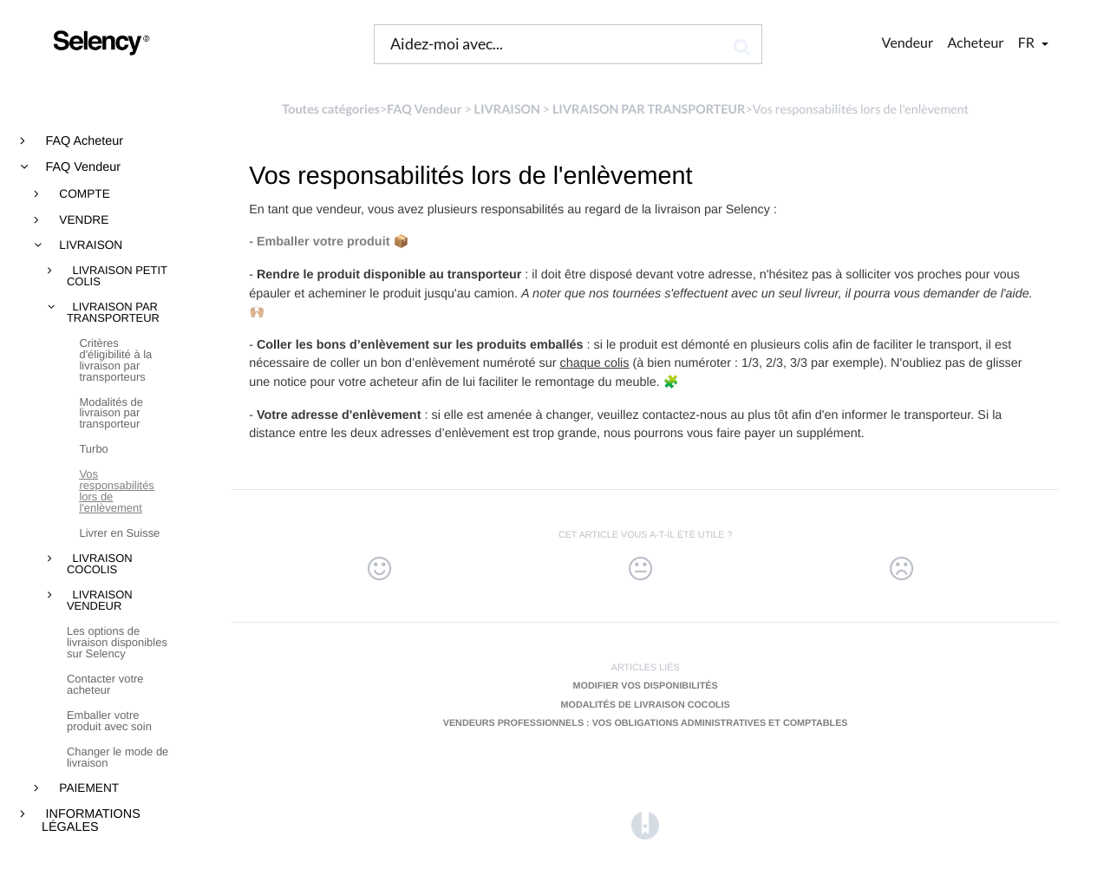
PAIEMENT (88, 788)
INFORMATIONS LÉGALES (91, 820)
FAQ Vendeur (81, 167)
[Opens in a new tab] (645, 825)
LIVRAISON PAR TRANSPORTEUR (113, 313)
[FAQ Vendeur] (424, 109)
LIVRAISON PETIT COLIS (117, 276)
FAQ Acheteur (83, 141)
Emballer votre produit (323, 242)
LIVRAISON (89, 245)
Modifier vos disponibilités (645, 686)
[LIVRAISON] (507, 109)
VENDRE (82, 220)
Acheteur (975, 43)
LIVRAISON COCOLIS (100, 564)
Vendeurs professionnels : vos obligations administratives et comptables (645, 723)
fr (1027, 43)
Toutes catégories (331, 109)
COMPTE (83, 194)
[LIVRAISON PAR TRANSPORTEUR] (649, 109)
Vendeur (908, 43)
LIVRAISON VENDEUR (100, 601)
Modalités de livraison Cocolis (645, 705)
